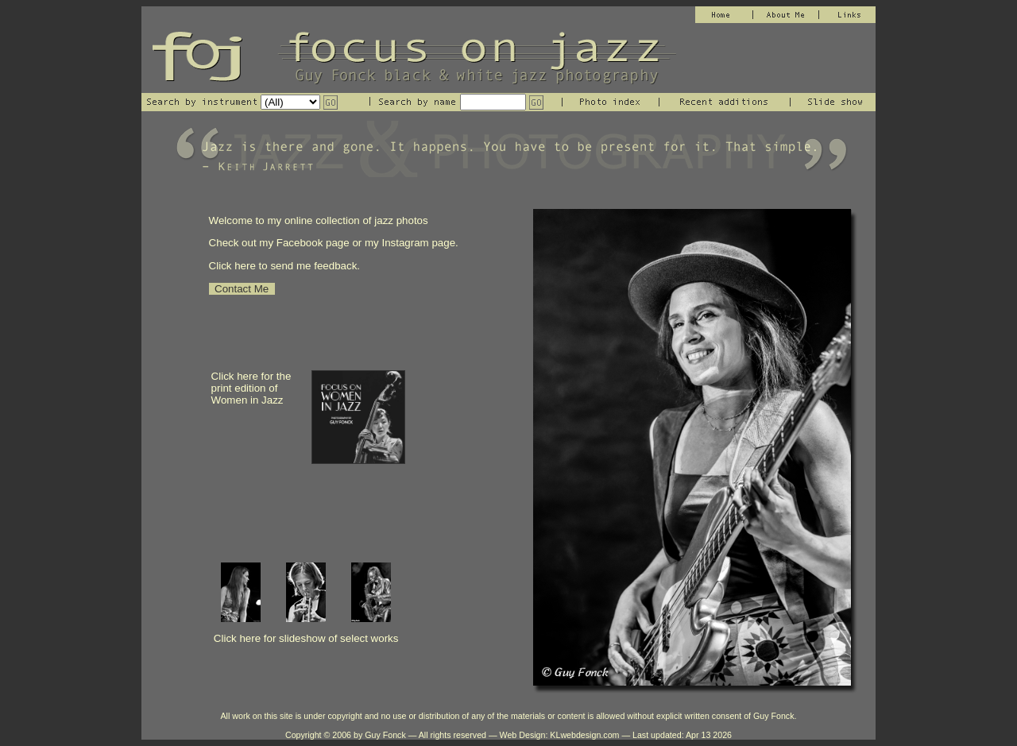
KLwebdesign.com (584, 735)
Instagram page (418, 243)
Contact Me (242, 289)
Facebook (301, 243)
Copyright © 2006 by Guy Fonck (345, 735)
